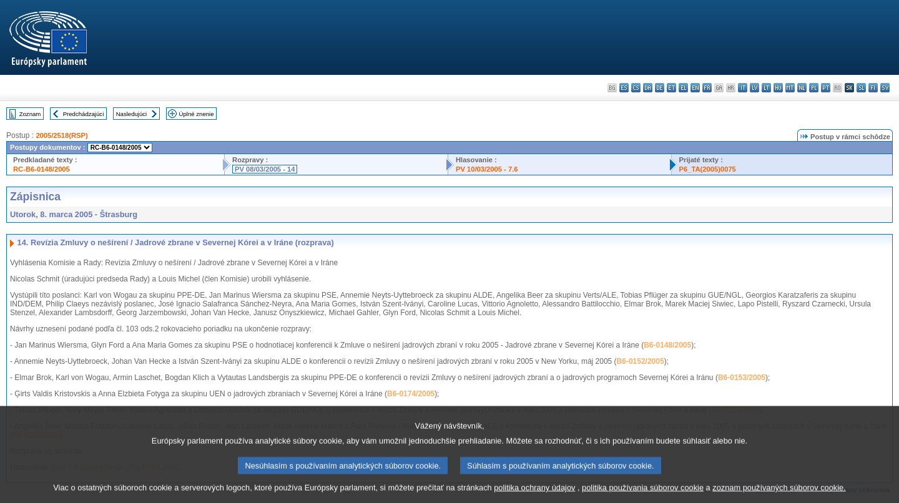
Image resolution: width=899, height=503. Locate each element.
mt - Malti (790, 87)
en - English (695, 87)
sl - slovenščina (861, 87)
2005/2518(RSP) (61, 135)
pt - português (825, 87)
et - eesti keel (671, 87)
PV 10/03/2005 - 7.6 (487, 169)
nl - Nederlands (802, 87)
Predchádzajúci (83, 113)
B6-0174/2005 (411, 393)
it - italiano (742, 87)
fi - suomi (873, 87)
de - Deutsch (659, 87)
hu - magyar (778, 87)
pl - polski (813, 87)
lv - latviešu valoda (754, 87)
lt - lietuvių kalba (766, 87)
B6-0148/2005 (667, 345)
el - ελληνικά (683, 87)
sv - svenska (885, 87)
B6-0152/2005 (640, 361)
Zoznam (30, 113)
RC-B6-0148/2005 (41, 169)
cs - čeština (636, 87)
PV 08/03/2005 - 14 (265, 169)
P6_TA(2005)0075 (707, 169)
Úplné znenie (196, 113)
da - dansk (647, 87)
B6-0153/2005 (741, 377)
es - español (624, 87)
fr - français (707, 87)
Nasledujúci (131, 113)
